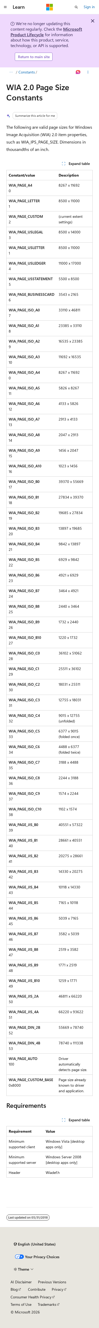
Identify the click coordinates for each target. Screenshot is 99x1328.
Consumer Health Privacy (31, 1296)
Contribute (36, 1289)
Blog (14, 1289)
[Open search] (76, 7)
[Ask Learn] (78, 72)
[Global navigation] (5, 7)
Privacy (57, 1289)
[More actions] (88, 72)
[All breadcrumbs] (11, 72)
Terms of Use (21, 1304)
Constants (26, 72)
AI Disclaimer (21, 1281)
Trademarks (47, 1304)
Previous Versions (52, 1281)
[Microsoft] (49, 7)
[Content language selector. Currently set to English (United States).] (35, 1244)
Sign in (89, 6)
